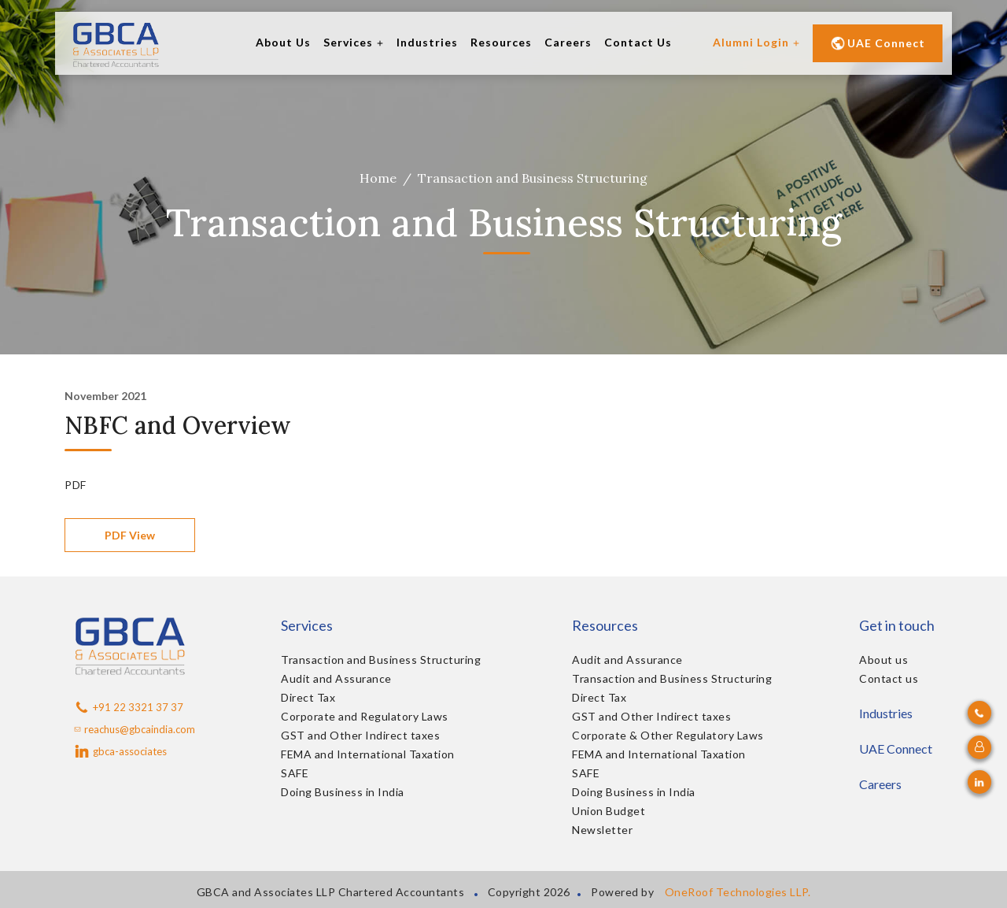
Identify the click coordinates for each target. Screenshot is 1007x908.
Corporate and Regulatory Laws (364, 716)
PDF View (130, 535)
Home (378, 178)
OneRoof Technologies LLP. (738, 892)
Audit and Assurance (336, 678)
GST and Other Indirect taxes (360, 735)
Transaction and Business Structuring (381, 659)
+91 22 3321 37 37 (128, 707)
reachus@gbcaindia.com (134, 729)
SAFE (294, 773)
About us (883, 659)
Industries (427, 42)
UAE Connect (877, 43)
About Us (283, 42)
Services (353, 42)
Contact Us (638, 42)
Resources (501, 42)
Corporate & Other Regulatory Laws (668, 735)
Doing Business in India (342, 792)
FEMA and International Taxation (368, 754)
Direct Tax (308, 697)
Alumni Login (756, 42)
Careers (568, 42)
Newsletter (602, 829)
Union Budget (608, 810)
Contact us (888, 678)
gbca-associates (120, 751)
